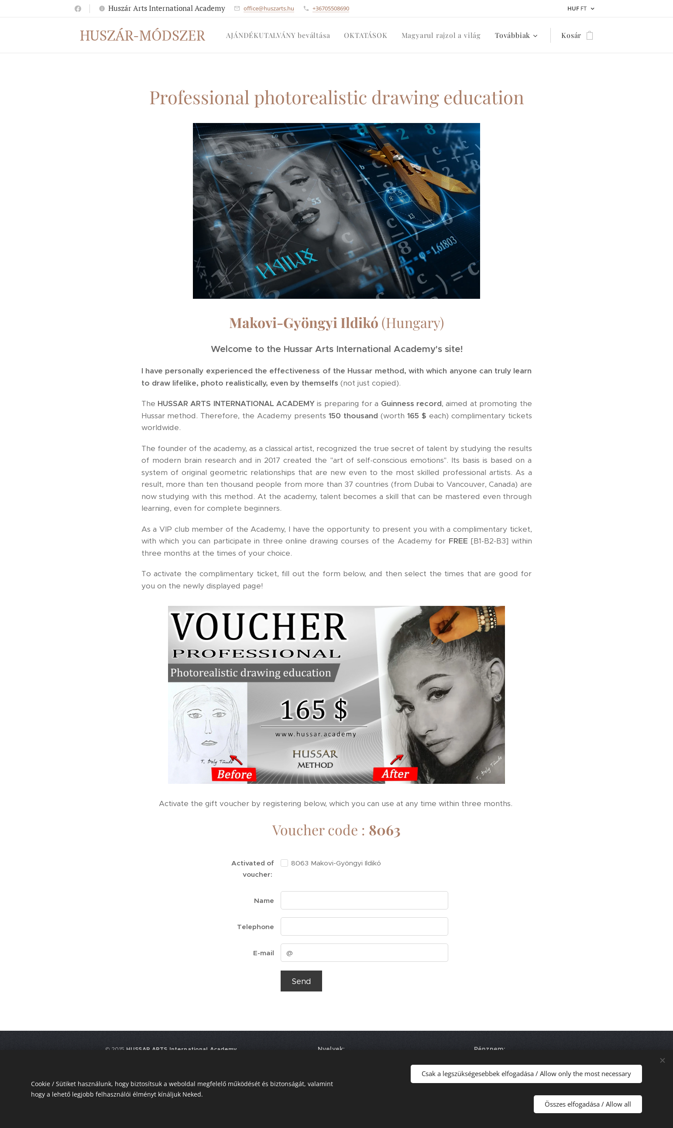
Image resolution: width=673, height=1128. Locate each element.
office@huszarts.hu (269, 8)
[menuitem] (280, 35)
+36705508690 (330, 8)
